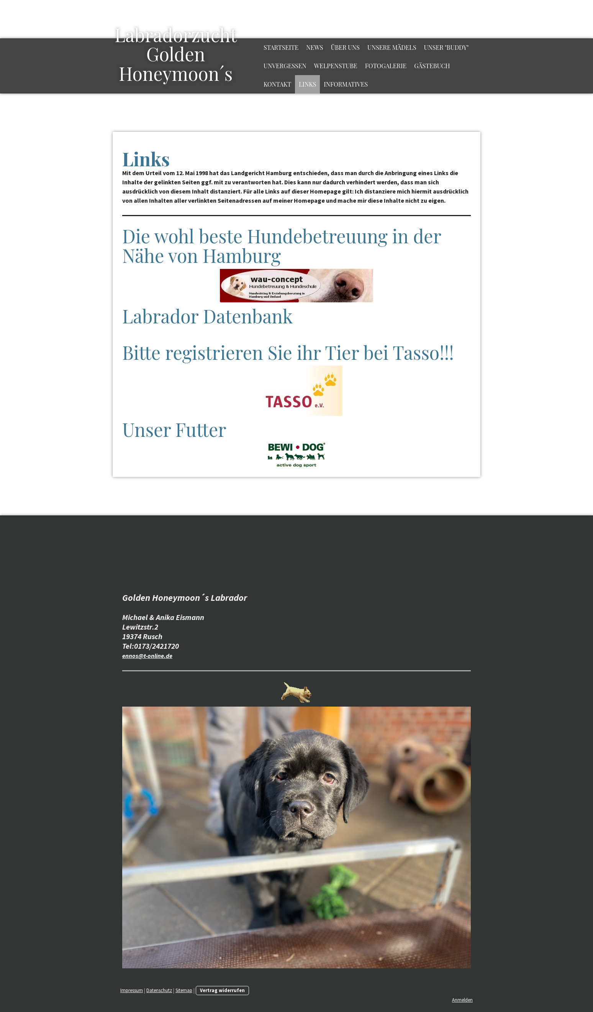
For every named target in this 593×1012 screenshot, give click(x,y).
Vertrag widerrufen (222, 990)
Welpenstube (335, 66)
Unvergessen (285, 66)
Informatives (346, 84)
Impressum (131, 990)
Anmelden (462, 1000)
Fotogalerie (385, 66)
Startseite (281, 47)
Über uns (345, 47)
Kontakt (277, 84)
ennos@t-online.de (147, 655)
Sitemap (183, 990)
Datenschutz (159, 990)
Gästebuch (432, 66)
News (314, 47)
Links (307, 84)
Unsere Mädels (391, 47)
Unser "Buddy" (446, 47)
